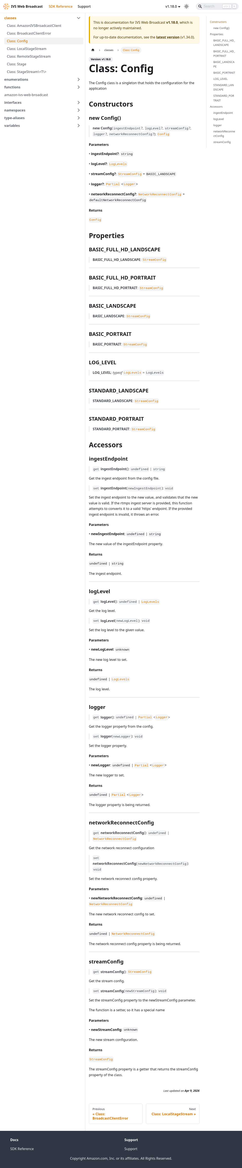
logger (217, 125)
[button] (42, 18)
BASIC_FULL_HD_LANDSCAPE (224, 42)
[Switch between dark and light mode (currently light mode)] (186, 6)
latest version (167, 37)
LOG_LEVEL (220, 79)
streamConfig (222, 142)
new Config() (221, 28)
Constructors (218, 22)
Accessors (216, 106)
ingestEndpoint (223, 113)
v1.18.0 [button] (171, 6)
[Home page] (93, 50)
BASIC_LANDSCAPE (224, 64)
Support (84, 6)
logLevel (218, 119)
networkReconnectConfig (224, 133)
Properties (216, 34)
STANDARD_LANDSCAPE (223, 87)
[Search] (217, 6)
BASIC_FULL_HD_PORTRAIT (224, 53)
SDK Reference (61, 6)
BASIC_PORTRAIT (224, 73)
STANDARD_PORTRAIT (223, 98)
